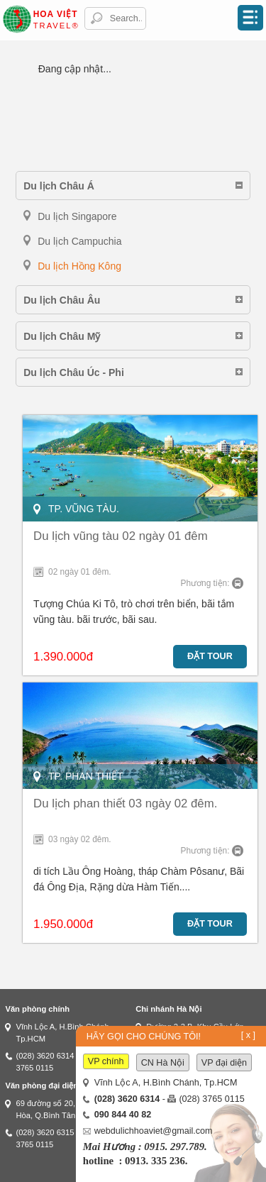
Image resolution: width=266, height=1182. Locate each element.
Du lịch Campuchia (79, 241)
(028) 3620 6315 (45, 1132)
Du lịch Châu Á (58, 186)
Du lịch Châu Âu (61, 300)
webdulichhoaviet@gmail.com (153, 1131)
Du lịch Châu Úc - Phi (73, 372)
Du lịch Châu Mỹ (61, 336)
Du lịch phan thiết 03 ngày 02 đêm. (125, 803)
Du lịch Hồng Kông (79, 266)
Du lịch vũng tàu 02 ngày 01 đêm (120, 536)
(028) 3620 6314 (45, 1055)
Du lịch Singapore (77, 216)
